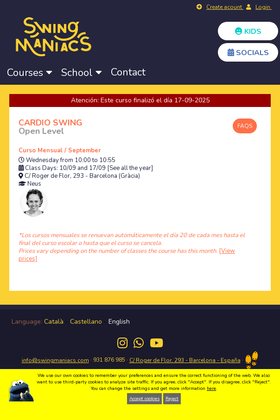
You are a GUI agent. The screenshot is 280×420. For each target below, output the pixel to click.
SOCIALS (248, 53)
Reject (171, 398)
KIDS (248, 31)
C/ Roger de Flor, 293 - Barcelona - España (185, 360)
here (211, 388)
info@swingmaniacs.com (55, 360)
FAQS (244, 126)
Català (54, 321)
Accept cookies (144, 398)
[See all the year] (130, 168)
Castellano (86, 321)
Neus (34, 184)
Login (263, 7)
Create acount (224, 7)
